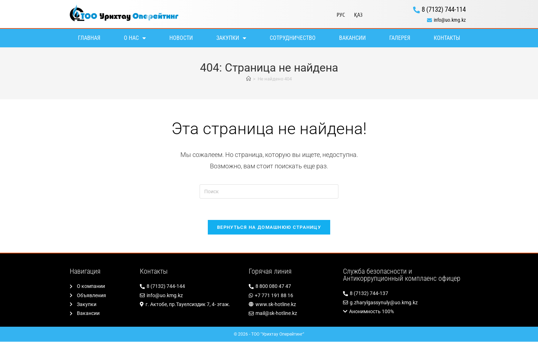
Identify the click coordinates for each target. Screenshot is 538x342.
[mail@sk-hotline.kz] (292, 313)
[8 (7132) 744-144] (191, 286)
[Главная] (248, 78)
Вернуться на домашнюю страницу (269, 227)
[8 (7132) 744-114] (419, 10)
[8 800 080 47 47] (292, 286)
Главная (89, 38)
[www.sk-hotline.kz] (292, 304)
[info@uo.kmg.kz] (419, 20)
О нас (135, 38)
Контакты (447, 38)
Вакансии (352, 38)
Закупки (231, 38)
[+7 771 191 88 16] (292, 295)
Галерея (399, 38)
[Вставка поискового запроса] (269, 191)
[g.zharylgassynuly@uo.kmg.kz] (405, 303)
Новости (181, 38)
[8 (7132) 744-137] (405, 293)
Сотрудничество (293, 38)
